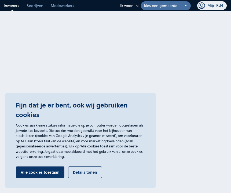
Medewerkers (62, 5)
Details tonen (85, 172)
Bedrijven (35, 5)
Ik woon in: (129, 5)
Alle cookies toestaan (40, 172)
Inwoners (11, 5)
